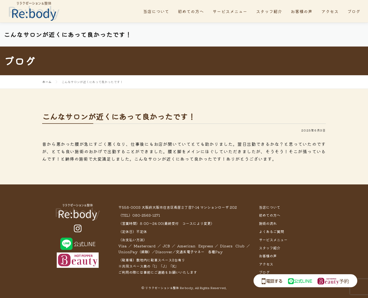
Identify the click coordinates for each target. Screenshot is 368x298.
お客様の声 (302, 11)
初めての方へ (191, 11)
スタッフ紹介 (269, 11)
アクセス (330, 11)
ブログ (353, 11)
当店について (156, 11)
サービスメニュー (230, 11)
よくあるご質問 (271, 231)
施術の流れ (268, 223)
